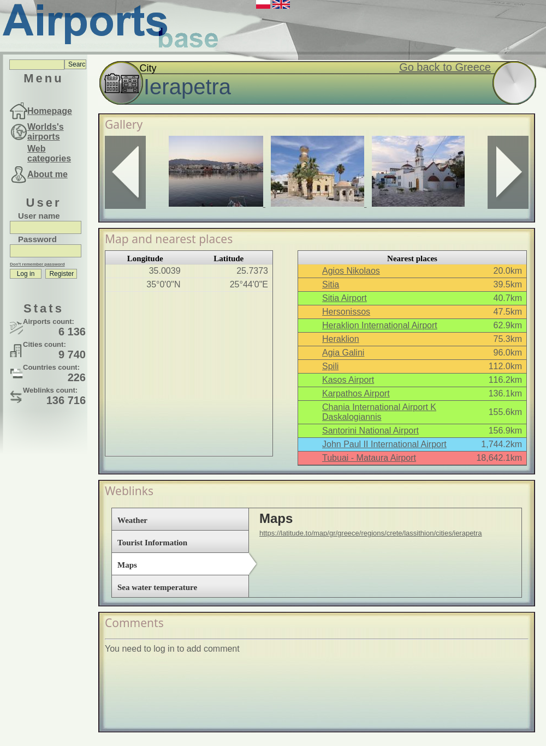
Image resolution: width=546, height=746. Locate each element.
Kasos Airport (348, 379)
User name (39, 215)
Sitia (330, 284)
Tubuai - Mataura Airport (369, 457)
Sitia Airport (344, 298)
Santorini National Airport (370, 430)
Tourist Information (152, 542)
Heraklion (340, 339)
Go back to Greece (445, 67)
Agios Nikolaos (351, 270)
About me (47, 174)
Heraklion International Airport (379, 325)
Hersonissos (346, 311)
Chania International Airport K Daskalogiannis (379, 412)
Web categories (49, 153)
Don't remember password (37, 264)
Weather (132, 520)
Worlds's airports (45, 131)
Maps (127, 565)
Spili (330, 366)
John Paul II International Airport (384, 444)
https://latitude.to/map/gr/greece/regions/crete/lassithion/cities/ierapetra (370, 533)
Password (37, 239)
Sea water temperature (157, 587)
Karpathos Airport (356, 393)
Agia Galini (343, 352)
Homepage (49, 111)
